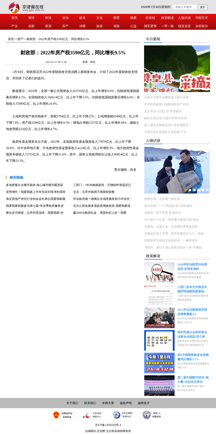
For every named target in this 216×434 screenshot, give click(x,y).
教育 (116, 17)
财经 (31, 17)
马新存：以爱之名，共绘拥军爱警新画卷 (171, 226)
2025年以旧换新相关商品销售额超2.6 (192, 312)
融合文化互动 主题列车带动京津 (165, 118)
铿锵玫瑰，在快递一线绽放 (162, 198)
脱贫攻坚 (184, 26)
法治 (65, 17)
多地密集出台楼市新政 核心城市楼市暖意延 (34, 185)
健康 (133, 17)
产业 (14, 26)
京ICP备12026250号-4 (108, 424)
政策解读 (167, 17)
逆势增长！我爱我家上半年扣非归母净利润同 (35, 192)
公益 (133, 26)
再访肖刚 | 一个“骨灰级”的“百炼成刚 (168, 205)
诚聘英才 (144, 403)
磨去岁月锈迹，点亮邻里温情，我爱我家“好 (35, 212)
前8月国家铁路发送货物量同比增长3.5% (193, 357)
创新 (31, 26)
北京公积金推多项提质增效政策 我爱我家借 (101, 205)
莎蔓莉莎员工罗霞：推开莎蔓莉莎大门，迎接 (174, 233)
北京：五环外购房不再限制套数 (94, 192)
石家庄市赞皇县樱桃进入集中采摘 (166, 97)
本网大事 (108, 403)
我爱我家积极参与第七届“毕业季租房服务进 (35, 205)
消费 (82, 26)
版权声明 (126, 403)
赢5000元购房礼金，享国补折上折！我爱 (99, 212)
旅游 (99, 26)
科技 (48, 17)
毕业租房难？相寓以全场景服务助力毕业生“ (102, 198)
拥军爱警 (150, 26)
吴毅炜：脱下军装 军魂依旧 (162, 212)
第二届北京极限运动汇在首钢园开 (166, 125)
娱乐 (82, 17)
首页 (11, 39)
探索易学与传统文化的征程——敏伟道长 (171, 240)
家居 (48, 26)
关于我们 (72, 403)
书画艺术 (201, 17)
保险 (116, 26)
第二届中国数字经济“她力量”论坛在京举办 (193, 379)
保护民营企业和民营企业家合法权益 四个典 (192, 334)
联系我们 (90, 403)
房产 (65, 26)
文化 (99, 17)
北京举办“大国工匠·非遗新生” (163, 111)
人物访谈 (184, 17)
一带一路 (167, 26)
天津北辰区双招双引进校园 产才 (165, 132)
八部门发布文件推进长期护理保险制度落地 (192, 289)
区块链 (150, 17)
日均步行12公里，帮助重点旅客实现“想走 (171, 219)
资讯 (14, 17)
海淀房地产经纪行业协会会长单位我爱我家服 (35, 198)
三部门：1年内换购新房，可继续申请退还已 (102, 185)
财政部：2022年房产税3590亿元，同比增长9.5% (58, 39)
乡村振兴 (201, 26)
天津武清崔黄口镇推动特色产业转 (166, 104)
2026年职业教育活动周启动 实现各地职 (192, 266)
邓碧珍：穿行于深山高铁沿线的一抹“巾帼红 (173, 247)
